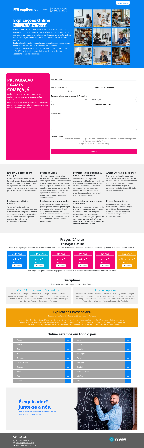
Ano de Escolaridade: (59, 88)
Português (25, 294)
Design (131, 296)
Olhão (78, 322)
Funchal (95, 320)
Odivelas (71, 322)
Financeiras (107, 296)
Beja (36, 320)
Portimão (107, 322)
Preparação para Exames (92, 301)
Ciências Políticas (104, 298)
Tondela (39, 325)
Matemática (15, 294)
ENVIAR (94, 151)
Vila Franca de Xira (76, 325)
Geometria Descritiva (16, 296)
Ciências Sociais (90, 298)
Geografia (64, 296)
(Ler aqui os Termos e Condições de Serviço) (94, 143)
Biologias (130, 294)
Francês (49, 296)
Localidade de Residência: (104, 88)
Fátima (75, 320)
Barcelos (29, 320)
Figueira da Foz (85, 320)
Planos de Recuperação (39, 301)
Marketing (79, 298)
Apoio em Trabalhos (50, 298)
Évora (64, 320)
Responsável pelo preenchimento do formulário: (69, 96)
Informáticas (80, 296)
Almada (21, 320)
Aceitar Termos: (58, 136)
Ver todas (53, 301)
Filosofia (56, 296)
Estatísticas (107, 294)
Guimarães (114, 320)
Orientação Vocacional (17, 298)
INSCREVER (17, 266)
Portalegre (98, 322)
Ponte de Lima (87, 322)
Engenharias (118, 296)
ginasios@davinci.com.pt (24, 443)
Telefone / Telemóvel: (103, 104)
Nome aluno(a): (57, 79)
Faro (69, 320)
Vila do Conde (63, 325)
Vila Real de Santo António (110, 325)
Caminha (48, 320)
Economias (98, 296)
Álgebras (98, 294)
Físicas (114, 294)
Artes (126, 296)
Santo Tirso (30, 325)
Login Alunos (123, 3)
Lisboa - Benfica (24, 322)
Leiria (122, 320)
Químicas (122, 294)
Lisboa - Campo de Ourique (42, 322)
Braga (41, 320)
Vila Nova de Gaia (91, 325)
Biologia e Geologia (50, 294)
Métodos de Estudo (34, 298)
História (62, 294)
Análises (90, 294)
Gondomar (104, 320)
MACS (36, 296)
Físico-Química (36, 294)
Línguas (89, 296)
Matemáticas (81, 294)
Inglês (42, 296)
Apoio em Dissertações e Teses (123, 298)
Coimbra (57, 320)
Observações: (56, 113)
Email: (53, 104)
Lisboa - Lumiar (60, 322)
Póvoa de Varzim (119, 322)
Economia (29, 296)
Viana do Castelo (50, 325)
